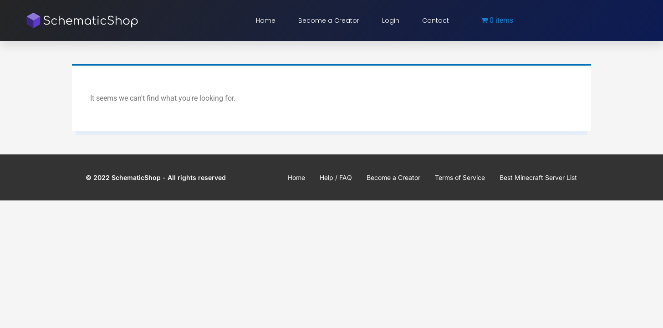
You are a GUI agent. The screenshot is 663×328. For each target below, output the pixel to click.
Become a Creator (328, 20)
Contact (435, 20)
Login (390, 20)
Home (265, 20)
